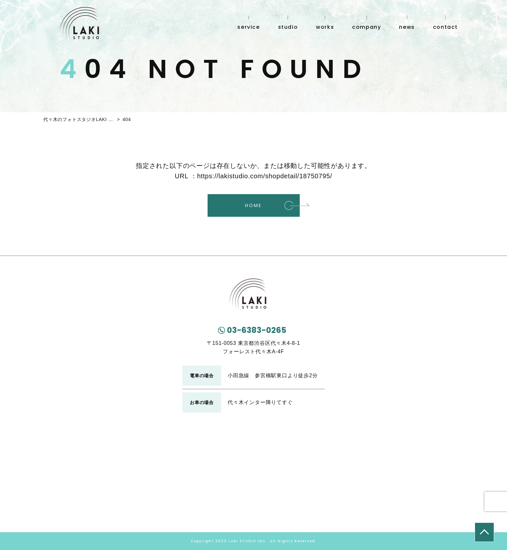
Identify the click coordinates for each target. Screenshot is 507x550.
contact (445, 26)
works (325, 26)
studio (288, 26)
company (366, 26)
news (407, 26)
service (248, 26)
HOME (253, 205)
